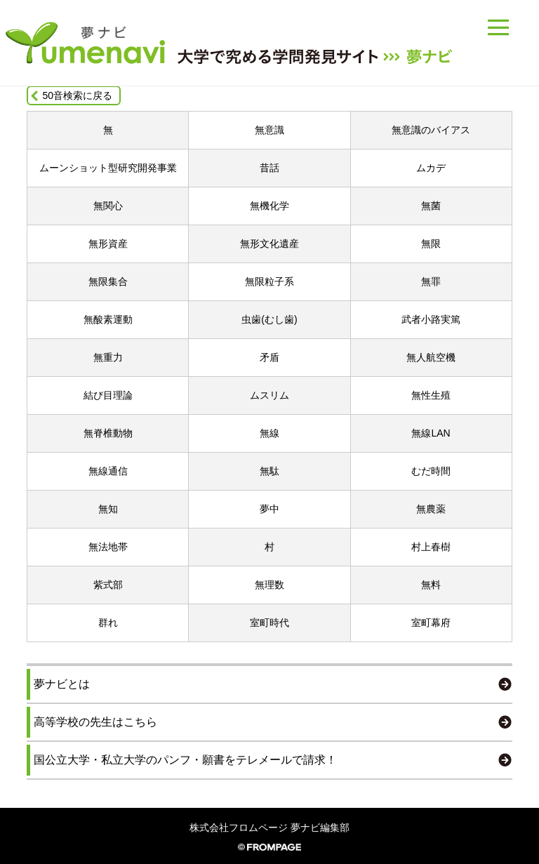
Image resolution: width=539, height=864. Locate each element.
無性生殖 (431, 395)
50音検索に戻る (77, 95)
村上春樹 (431, 546)
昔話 (269, 167)
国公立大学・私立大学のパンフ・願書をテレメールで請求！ (185, 760)
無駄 (269, 471)
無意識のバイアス (431, 129)
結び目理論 (108, 395)
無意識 (269, 129)
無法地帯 (108, 546)
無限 (431, 243)
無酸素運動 (108, 319)
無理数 (269, 584)
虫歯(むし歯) (269, 319)
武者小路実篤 (430, 319)
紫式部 (108, 584)
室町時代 (269, 622)
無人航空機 (430, 357)
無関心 (108, 205)
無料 (431, 584)
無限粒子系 (269, 281)
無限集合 (108, 281)
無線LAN (430, 433)
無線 (269, 433)
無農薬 (431, 508)
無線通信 (108, 471)
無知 (108, 508)
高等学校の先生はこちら (95, 722)
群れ (108, 622)
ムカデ (431, 167)
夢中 (269, 508)
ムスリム (269, 395)
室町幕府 (431, 622)
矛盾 (269, 357)
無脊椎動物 (108, 433)
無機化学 (269, 205)
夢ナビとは (62, 684)
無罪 (431, 281)
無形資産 (108, 243)
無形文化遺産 (269, 243)
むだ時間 (431, 471)
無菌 (431, 205)
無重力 (108, 357)
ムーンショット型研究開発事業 (108, 167)
